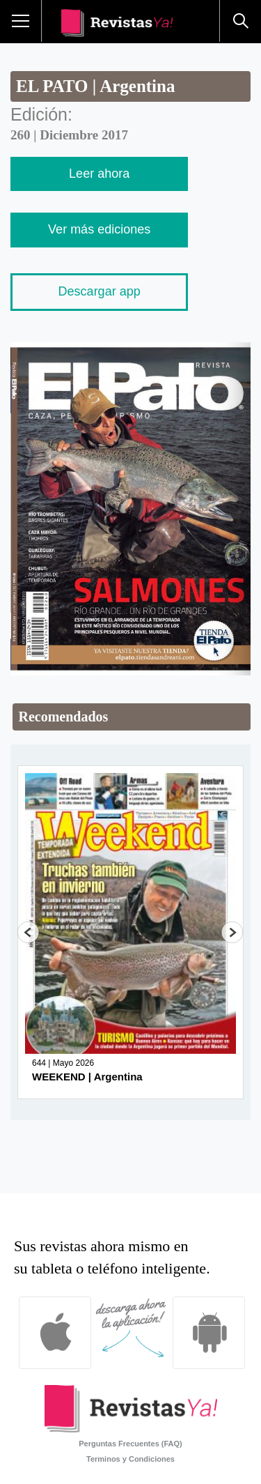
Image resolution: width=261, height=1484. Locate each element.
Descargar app (99, 291)
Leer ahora (99, 174)
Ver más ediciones (99, 229)
